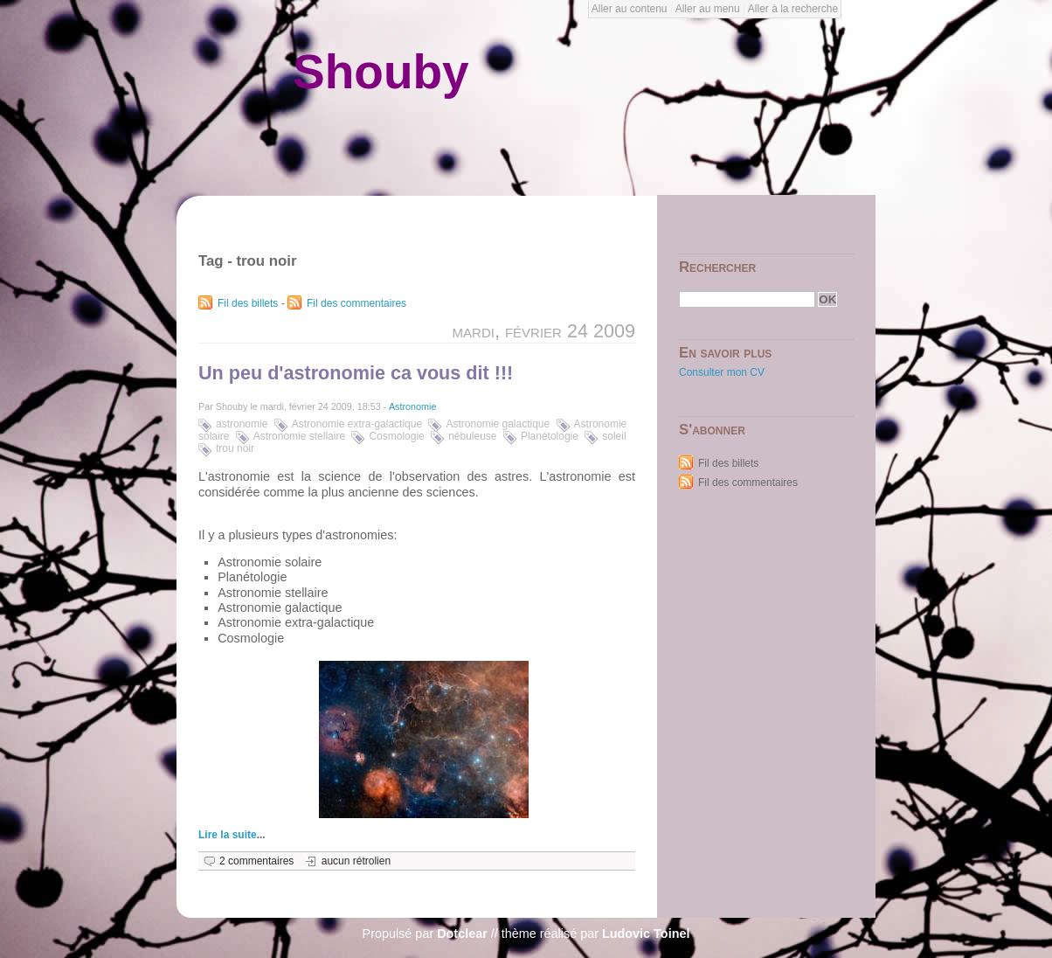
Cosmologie (396, 436)
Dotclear (462, 934)
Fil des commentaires (356, 303)
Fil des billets (248, 303)
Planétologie (549, 436)
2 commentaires (256, 861)
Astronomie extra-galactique (357, 424)
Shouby (381, 72)
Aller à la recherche (793, 9)
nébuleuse (472, 436)
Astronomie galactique (498, 424)
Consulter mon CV (722, 372)
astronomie (241, 424)
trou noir (235, 448)
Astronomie (413, 406)
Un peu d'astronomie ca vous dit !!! (355, 373)
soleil (614, 436)
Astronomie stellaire (299, 436)
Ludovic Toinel (645, 934)
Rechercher (717, 267)
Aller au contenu (630, 9)
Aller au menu (707, 9)
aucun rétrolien (356, 861)
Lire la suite (227, 835)
